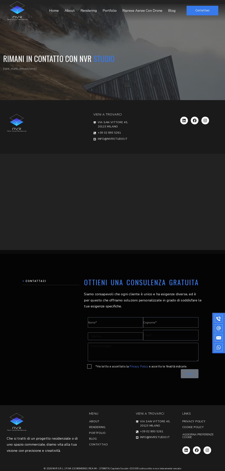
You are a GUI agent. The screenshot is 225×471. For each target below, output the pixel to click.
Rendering (89, 10)
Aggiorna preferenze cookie (198, 436)
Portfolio (110, 10)
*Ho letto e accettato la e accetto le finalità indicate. (141, 366)
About (70, 10)
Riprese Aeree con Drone (142, 10)
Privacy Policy (139, 366)
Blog (172, 10)
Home (54, 10)
